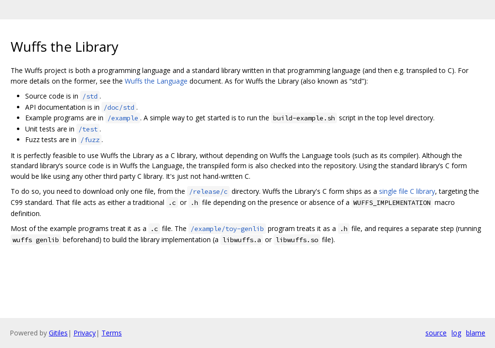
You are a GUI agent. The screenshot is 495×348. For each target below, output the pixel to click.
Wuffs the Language (156, 81)
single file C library (407, 191)
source (436, 332)
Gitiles (58, 332)
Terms (112, 332)
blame (475, 332)
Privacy (84, 332)
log (456, 332)
